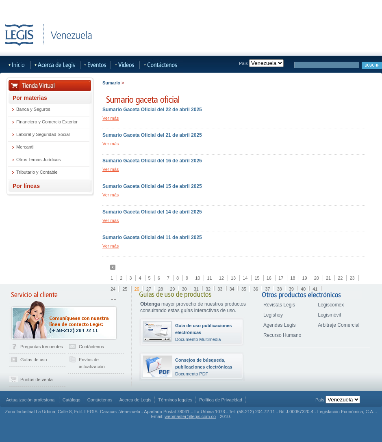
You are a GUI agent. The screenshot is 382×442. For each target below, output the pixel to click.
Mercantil (25, 146)
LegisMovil (155, 7)
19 (304, 278)
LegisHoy (54, 7)
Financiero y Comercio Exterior (47, 121)
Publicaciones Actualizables (104, 7)
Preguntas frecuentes (41, 346)
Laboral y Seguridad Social (42, 134)
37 (267, 289)
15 (256, 278)
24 (113, 289)
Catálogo (71, 399)
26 (137, 289)
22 (340, 278)
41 (315, 289)
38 (279, 289)
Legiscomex (331, 305)
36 (255, 289)
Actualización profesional (31, 399)
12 (221, 278)
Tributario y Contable (37, 172)
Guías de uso (33, 359)
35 (243, 289)
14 (245, 278)
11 (209, 278)
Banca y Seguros (33, 109)
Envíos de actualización (92, 363)
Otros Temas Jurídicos (38, 159)
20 (316, 278)
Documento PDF (203, 367)
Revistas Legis (279, 305)
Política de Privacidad (220, 399)
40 (303, 289)
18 (292, 278)
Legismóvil (329, 315)
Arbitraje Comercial (338, 325)
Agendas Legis (279, 325)
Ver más (110, 118)
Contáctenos (91, 346)
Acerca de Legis (240, 7)
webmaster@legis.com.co (190, 416)
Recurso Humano (282, 335)
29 (172, 289)
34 (232, 289)
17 (280, 278)
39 (291, 289)
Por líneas (26, 186)
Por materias (30, 98)
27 (148, 289)
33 (219, 289)
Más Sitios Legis (194, 7)
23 (351, 278)
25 (124, 289)
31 (196, 289)
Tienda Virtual (20, 7)
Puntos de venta (36, 379)
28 (160, 289)
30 (184, 289)
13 (233, 278)
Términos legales (175, 399)
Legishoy (273, 315)
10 (197, 278)
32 (208, 289)
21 (328, 278)
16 (269, 278)
